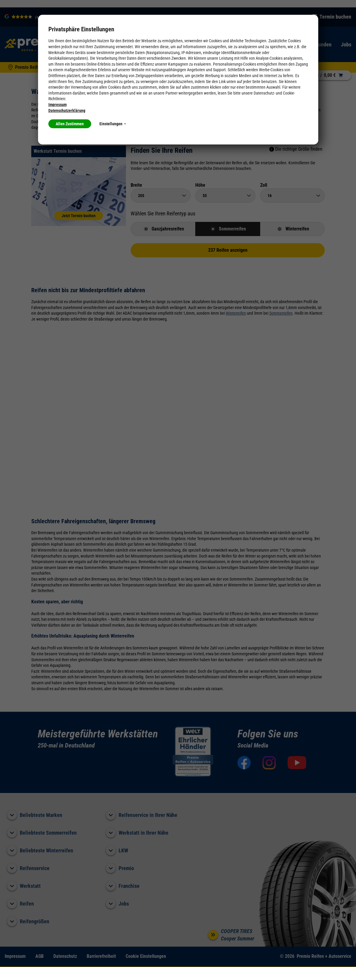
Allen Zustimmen (70, 123)
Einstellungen (112, 123)
